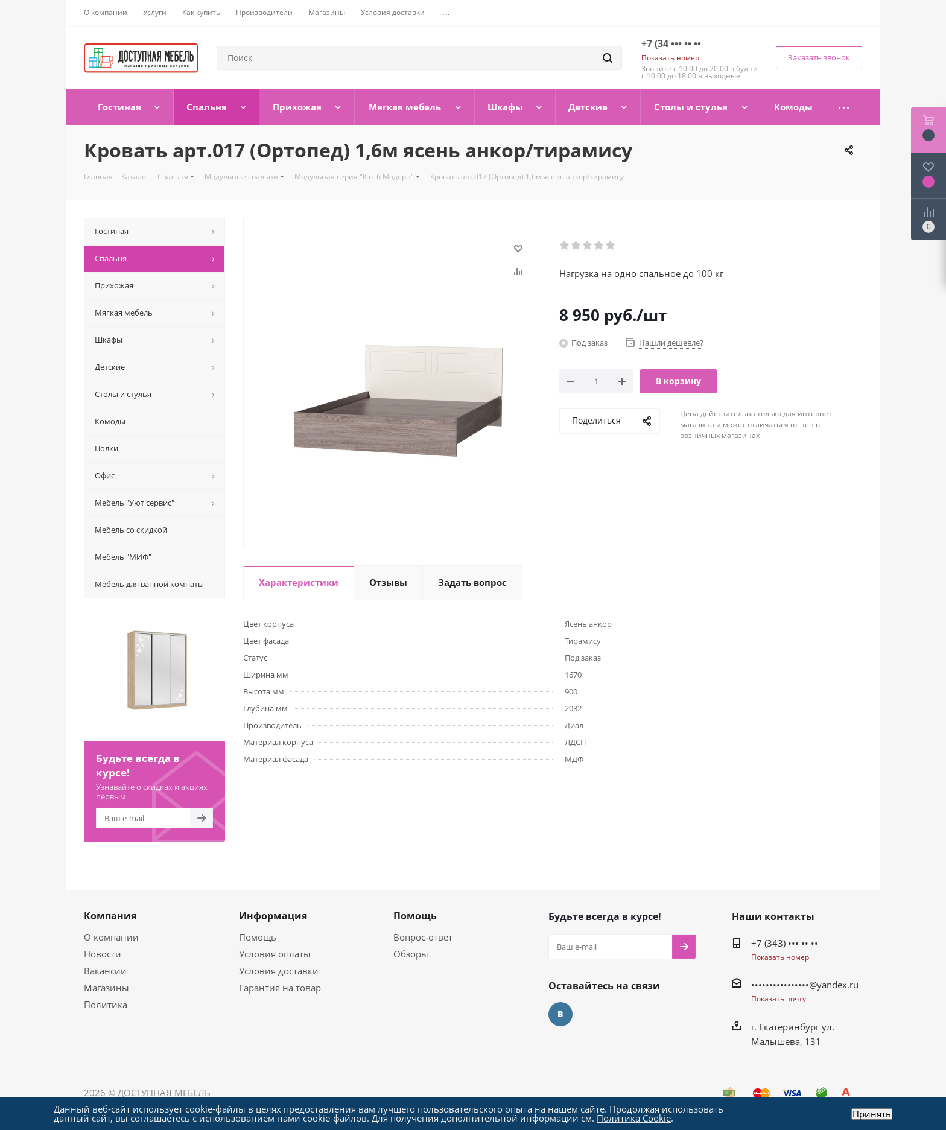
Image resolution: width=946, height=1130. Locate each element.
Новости (102, 954)
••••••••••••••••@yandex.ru (805, 985)
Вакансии (105, 971)
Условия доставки (279, 971)
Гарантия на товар (280, 988)
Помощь (257, 937)
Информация (273, 915)
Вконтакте (560, 1014)
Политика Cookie (634, 1118)
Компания (110, 915)
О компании (111, 937)
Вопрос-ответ (422, 937)
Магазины (106, 988)
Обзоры (410, 954)
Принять (871, 1114)
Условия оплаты (275, 954)
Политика (105, 1004)
